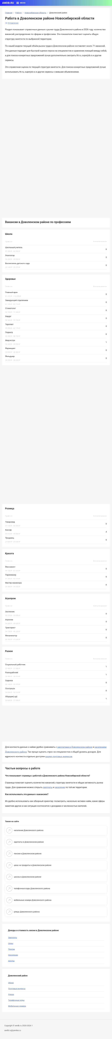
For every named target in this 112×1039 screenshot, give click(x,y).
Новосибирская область (35, 13)
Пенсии (11, 949)
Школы (11, 961)
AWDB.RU (8, 2)
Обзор (11, 983)
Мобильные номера (17, 1006)
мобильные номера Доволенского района (32, 900)
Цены (10, 943)
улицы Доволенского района (27, 912)
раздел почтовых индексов (58, 756)
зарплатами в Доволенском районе (74, 747)
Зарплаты (12, 937)
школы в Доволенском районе (27, 877)
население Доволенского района (28, 830)
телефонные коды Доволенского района (32, 888)
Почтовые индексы (16, 989)
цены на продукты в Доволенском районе (32, 865)
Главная (8, 13)
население (60, 787)
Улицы (11, 994)
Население (13, 955)
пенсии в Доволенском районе (27, 853)
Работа (18, 13)
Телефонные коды (16, 1000)
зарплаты (47, 787)
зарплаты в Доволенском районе (29, 842)
